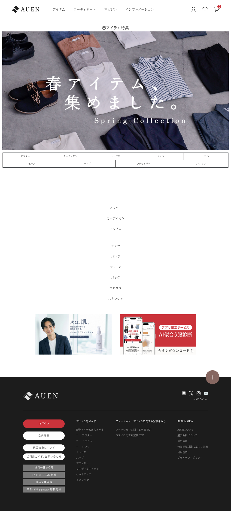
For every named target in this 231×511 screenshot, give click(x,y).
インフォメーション (139, 9)
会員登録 (43, 435)
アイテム (59, 9)
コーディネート (84, 9)
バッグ (87, 163)
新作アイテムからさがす (90, 429)
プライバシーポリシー (190, 457)
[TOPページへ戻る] (212, 377)
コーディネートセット (88, 469)
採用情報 (182, 441)
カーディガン (70, 156)
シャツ (160, 156)
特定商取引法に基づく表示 (192, 446)
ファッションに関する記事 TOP (134, 429)
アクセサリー (144, 163)
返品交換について (44, 447)
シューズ (30, 163)
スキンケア (200, 163)
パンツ (205, 156)
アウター (25, 156)
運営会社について (187, 435)
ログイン (44, 423)
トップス (115, 156)
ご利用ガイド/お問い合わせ (44, 456)
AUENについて (185, 429)
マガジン (110, 9)
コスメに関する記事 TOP (130, 435)
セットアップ (83, 474)
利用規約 (182, 452)
